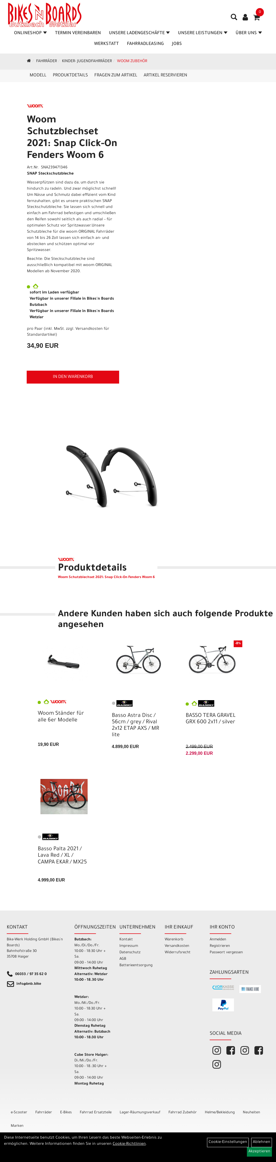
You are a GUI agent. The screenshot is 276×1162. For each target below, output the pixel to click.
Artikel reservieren (165, 75)
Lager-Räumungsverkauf (140, 1113)
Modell (38, 75)
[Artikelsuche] (234, 19)
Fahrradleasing (145, 44)
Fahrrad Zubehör (182, 1113)
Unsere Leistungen (202, 33)
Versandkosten (177, 946)
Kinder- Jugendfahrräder (87, 61)
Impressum (128, 946)
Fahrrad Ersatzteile (96, 1113)
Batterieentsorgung (135, 965)
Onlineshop (30, 33)
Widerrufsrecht (178, 953)
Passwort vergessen (226, 953)
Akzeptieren (259, 1152)
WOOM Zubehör (132, 61)
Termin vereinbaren (78, 33)
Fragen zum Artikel (115, 75)
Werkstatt (106, 44)
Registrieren (220, 946)
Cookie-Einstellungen (228, 1142)
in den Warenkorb (73, 377)
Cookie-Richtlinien (129, 1144)
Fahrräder (46, 61)
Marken (17, 1126)
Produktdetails (70, 75)
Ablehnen (261, 1142)
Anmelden (218, 940)
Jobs (177, 44)
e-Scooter (19, 1113)
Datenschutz (129, 953)
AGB (122, 959)
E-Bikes (66, 1113)
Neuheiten (251, 1113)
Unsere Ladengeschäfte (139, 33)
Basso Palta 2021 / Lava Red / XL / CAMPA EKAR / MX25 (62, 855)
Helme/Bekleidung (220, 1113)
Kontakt (126, 940)
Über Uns (249, 33)
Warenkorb (174, 940)
